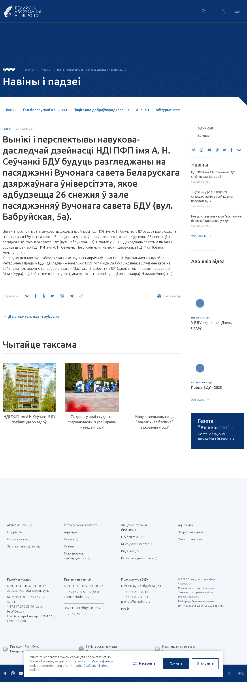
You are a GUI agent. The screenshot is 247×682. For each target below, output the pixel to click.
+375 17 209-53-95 (77, 614)
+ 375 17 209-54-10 (134, 592)
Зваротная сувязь (191, 532)
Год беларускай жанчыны (45, 110)
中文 (241, 673)
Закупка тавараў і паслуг (24, 546)
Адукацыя (70, 532)
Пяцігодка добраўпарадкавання (101, 110)
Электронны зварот (192, 539)
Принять (176, 663)
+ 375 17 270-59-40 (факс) (25, 606)
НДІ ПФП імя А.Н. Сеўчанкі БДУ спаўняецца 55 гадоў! (29, 419)
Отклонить (205, 663)
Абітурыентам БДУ (201, 382)
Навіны (46, 69)
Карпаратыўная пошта (138, 558)
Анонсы (142, 110)
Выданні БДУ (130, 551)
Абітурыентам (168, 110)
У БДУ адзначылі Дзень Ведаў (211, 325)
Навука (70, 539)
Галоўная (29, 69)
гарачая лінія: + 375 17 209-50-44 (26, 599)
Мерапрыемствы (200, 318)
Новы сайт (209, 587)
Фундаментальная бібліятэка (134, 527)
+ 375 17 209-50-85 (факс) (82, 592)
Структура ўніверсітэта (80, 525)
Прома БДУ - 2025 (206, 388)
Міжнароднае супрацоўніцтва (77, 556)
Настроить (144, 663)
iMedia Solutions (188, 596)
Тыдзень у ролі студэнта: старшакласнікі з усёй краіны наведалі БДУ (92, 422)
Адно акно (185, 525)
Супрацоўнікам (17, 539)
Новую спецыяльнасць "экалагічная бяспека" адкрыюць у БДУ (154, 422)
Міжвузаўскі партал (137, 544)
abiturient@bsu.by (76, 597)
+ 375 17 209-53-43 (134, 597)
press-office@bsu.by (135, 601)
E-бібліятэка (131, 537)
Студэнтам (14, 532)
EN (229, 673)
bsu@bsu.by (15, 611)
